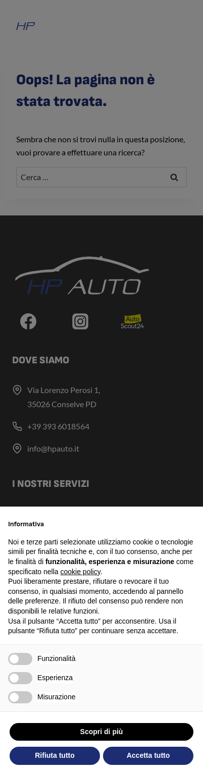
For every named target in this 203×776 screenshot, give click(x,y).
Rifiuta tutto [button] (55, 755)
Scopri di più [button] (101, 732)
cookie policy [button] (80, 572)
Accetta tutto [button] (148, 755)
